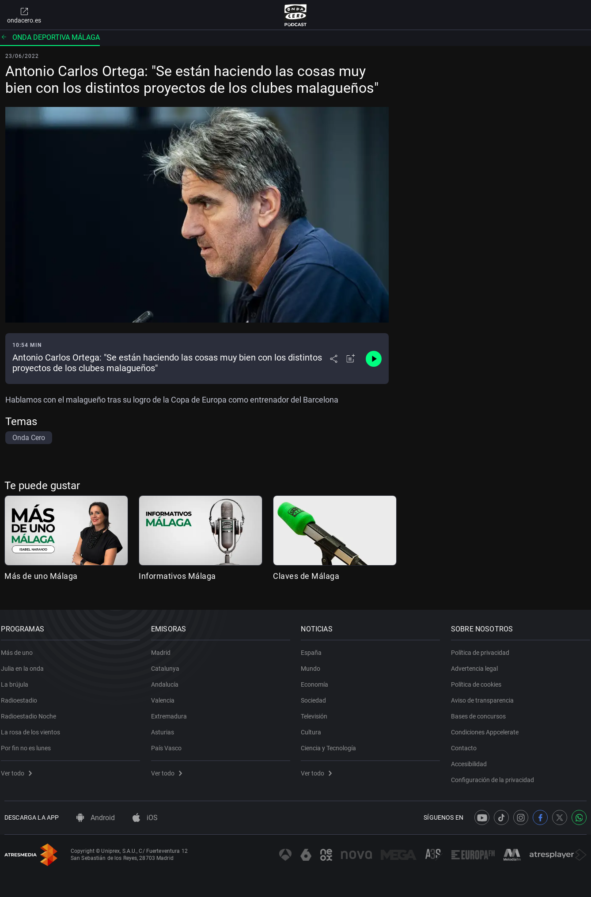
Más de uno (20, 647)
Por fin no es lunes (29, 743)
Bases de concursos (482, 711)
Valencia (166, 695)
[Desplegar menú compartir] (334, 359)
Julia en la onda (25, 663)
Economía (318, 679)
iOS (145, 817)
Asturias (166, 727)
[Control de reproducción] (374, 359)
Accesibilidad (472, 759)
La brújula (18, 679)
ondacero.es (24, 15)
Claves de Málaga (306, 576)
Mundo (314, 663)
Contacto (467, 743)
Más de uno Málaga (41, 576)
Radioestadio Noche (32, 711)
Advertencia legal (478, 663)
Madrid (164, 647)
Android (95, 817)
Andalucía (168, 679)
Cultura (314, 727)
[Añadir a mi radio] (351, 359)
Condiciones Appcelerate (488, 727)
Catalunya (169, 663)
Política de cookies (480, 679)
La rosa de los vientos (34, 727)
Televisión (317, 711)
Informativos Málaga (177, 576)
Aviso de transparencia (486, 695)
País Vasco (170, 743)
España (314, 647)
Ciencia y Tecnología (332, 743)
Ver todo (19, 768)
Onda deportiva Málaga (50, 37)
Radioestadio (22, 695)
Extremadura (172, 711)
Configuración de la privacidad (496, 775)
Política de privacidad (484, 647)
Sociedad (317, 695)
